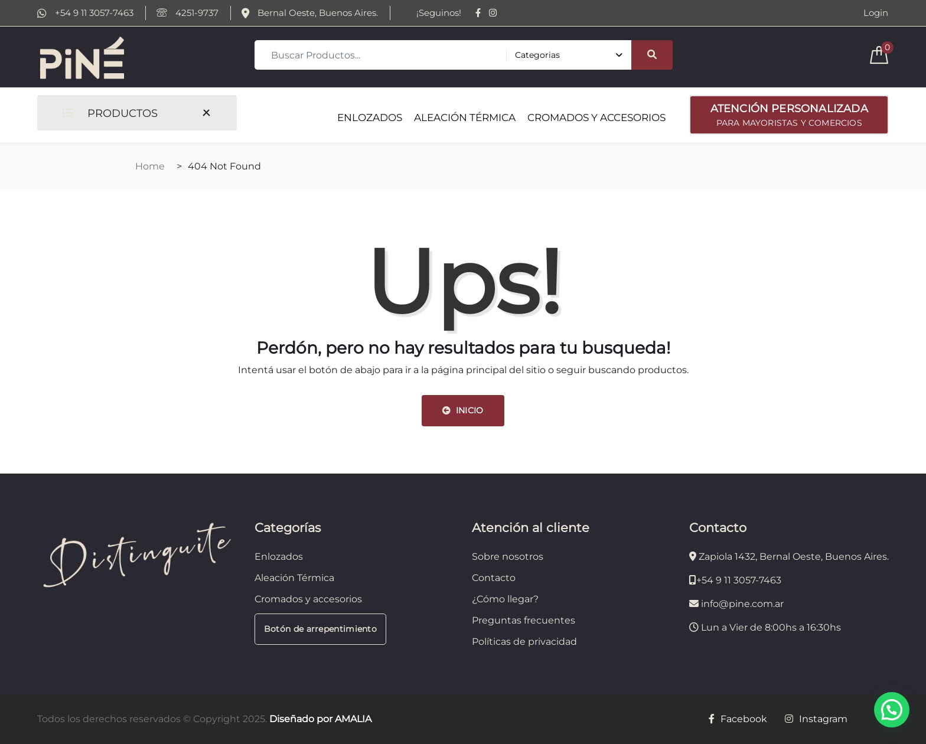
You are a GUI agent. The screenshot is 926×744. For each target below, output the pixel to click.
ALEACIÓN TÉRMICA (465, 117)
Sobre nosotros (507, 556)
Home (150, 166)
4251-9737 (187, 13)
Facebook (738, 719)
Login (875, 13)
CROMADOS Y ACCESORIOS (596, 117)
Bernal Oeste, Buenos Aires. (310, 13)
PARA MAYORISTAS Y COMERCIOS (789, 114)
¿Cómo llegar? (505, 599)
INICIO (462, 410)
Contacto (494, 577)
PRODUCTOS (110, 113)
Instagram (816, 719)
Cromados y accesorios (308, 599)
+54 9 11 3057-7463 (85, 13)
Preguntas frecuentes (523, 620)
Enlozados (279, 556)
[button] (891, 709)
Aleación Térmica (294, 577)
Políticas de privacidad (524, 641)
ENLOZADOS (369, 117)
